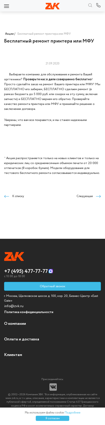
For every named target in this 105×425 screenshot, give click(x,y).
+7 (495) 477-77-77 (26, 271)
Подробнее (72, 413)
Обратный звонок (52, 286)
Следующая (89, 196)
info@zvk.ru (13, 306)
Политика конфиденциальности (28, 312)
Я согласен (53, 418)
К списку (14, 196)
